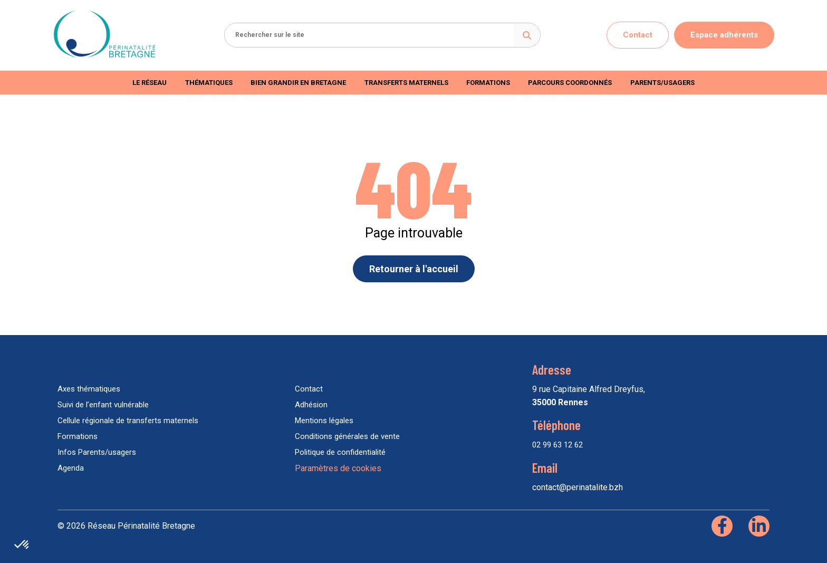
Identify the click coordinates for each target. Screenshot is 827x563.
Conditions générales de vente (347, 436)
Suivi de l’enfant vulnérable (103, 404)
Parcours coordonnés (570, 83)
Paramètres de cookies (338, 468)
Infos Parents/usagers (96, 452)
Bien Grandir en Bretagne (298, 83)
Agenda (70, 468)
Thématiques (209, 83)
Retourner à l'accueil (413, 268)
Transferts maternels (406, 83)
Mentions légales (324, 420)
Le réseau (149, 83)
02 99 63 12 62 (557, 445)
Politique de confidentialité (340, 452)
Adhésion (311, 404)
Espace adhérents (724, 35)
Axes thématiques (88, 389)
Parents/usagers (662, 83)
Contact (637, 35)
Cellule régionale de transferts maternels (127, 420)
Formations (488, 83)
